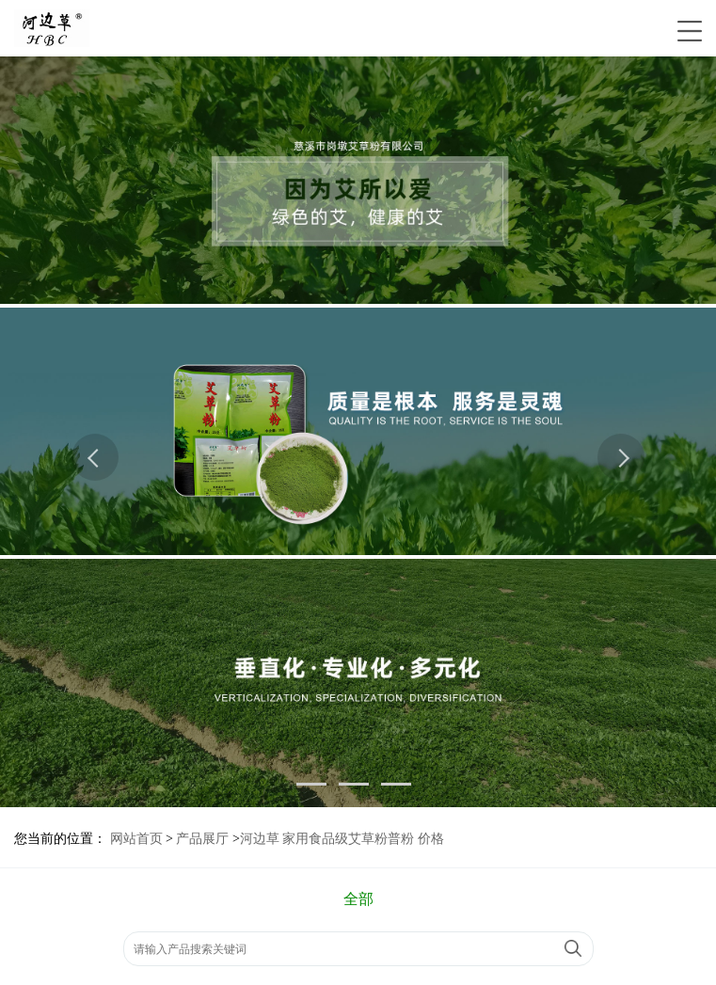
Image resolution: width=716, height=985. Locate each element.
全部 (358, 899)
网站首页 (136, 839)
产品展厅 (202, 839)
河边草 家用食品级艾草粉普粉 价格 (342, 839)
